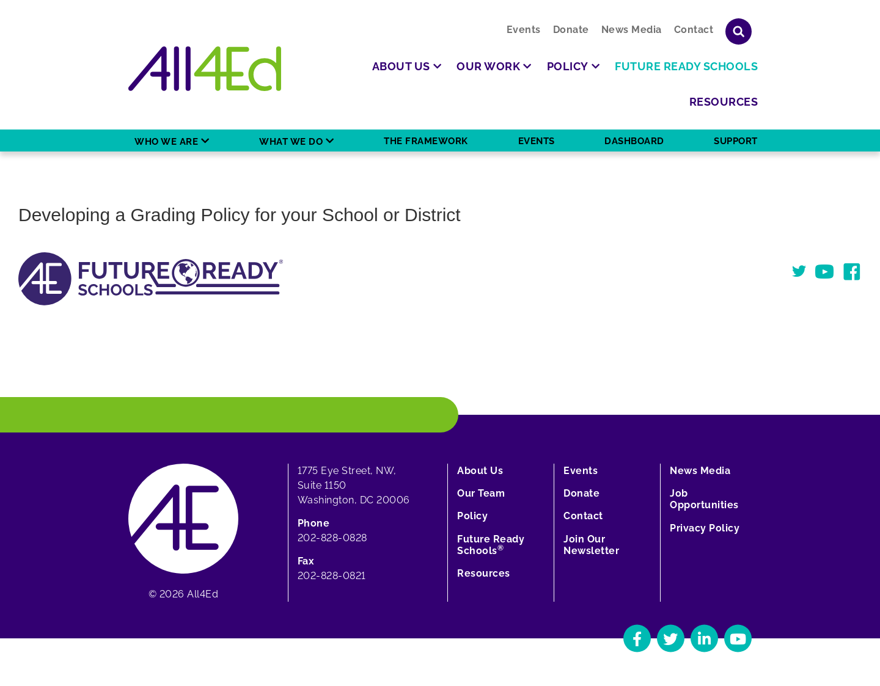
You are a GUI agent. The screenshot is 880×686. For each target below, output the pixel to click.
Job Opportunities (704, 499)
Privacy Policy (704, 528)
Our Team (481, 493)
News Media (631, 29)
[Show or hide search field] (738, 31)
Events (524, 29)
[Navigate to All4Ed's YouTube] (738, 638)
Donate (571, 29)
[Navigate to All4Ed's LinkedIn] (704, 638)
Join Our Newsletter (591, 544)
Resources (483, 573)
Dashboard (634, 141)
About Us (480, 470)
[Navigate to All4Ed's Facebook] (637, 638)
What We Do (291, 141)
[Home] (204, 68)
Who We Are (166, 141)
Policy (472, 516)
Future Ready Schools (490, 544)
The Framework (426, 141)
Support (736, 141)
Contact (694, 29)
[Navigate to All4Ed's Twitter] (670, 638)
